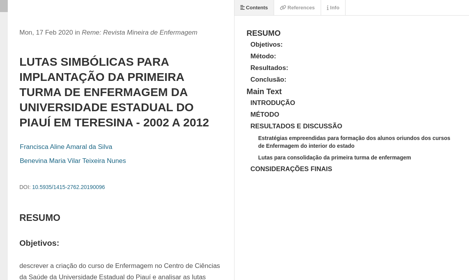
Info (333, 7)
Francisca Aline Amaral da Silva (66, 146)
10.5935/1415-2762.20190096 (68, 187)
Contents (254, 7)
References (297, 7)
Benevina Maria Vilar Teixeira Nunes (73, 160)
